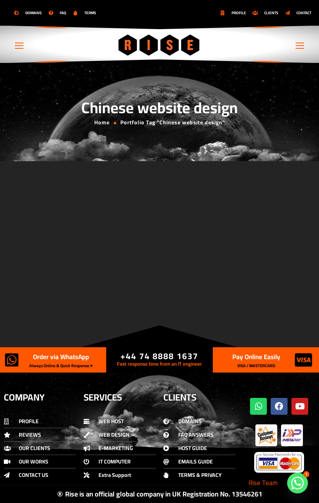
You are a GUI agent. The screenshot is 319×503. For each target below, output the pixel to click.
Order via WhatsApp (61, 357)
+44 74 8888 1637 (159, 356)
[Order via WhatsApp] (11, 360)
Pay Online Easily (256, 357)
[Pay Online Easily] (303, 360)
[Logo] (159, 45)
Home (102, 122)
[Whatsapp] (297, 483)
